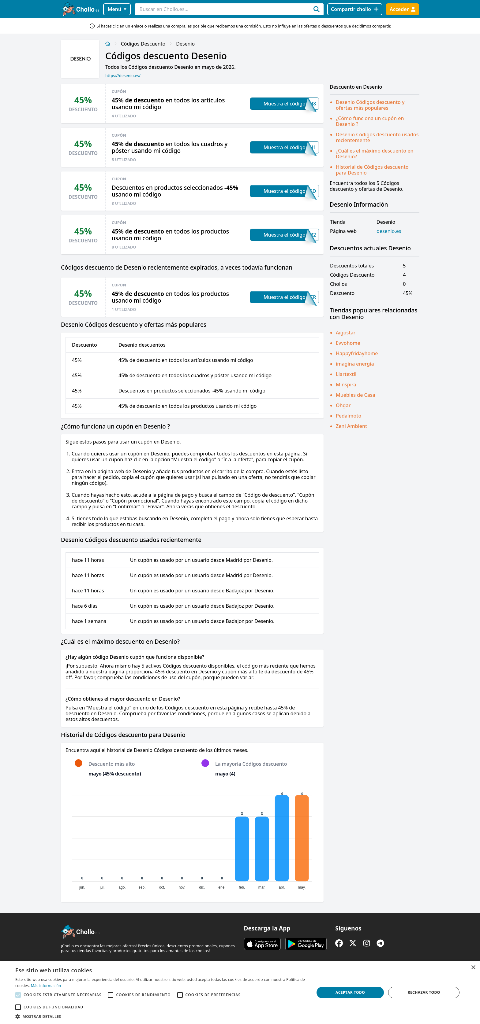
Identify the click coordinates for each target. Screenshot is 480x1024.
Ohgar (343, 405)
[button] (160, 1016)
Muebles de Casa (355, 395)
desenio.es (389, 231)
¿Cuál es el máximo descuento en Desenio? (374, 153)
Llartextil (346, 374)
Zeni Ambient (351, 426)
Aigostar (345, 332)
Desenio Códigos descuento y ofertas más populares (370, 105)
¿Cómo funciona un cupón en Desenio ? (370, 121)
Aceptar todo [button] (350, 992)
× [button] (473, 967)
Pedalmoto (348, 415)
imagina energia (355, 363)
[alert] (240, 992)
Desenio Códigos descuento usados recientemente (377, 137)
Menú (117, 9)
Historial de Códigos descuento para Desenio (372, 170)
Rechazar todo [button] (424, 992)
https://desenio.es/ (123, 75)
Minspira (346, 384)
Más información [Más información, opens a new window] (46, 985)
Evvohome (348, 343)
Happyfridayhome (357, 353)
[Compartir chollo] (354, 9)
